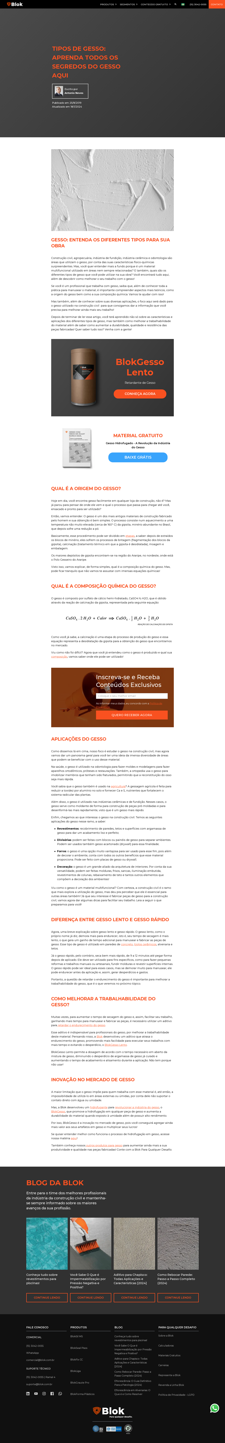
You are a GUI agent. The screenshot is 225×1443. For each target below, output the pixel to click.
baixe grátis (138, 457)
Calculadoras (166, 1345)
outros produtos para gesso (104, 1145)
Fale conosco (37, 1327)
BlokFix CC (76, 1359)
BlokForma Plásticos (82, 1394)
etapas (130, 536)
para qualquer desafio (177, 1327)
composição (59, 656)
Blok (100, 1036)
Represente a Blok (169, 1375)
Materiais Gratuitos (169, 1355)
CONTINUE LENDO (47, 1297)
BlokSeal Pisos (78, 1348)
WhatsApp (32, 1353)
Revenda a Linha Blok (171, 1385)
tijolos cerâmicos (145, 944)
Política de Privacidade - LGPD (176, 1394)
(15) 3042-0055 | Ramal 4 (40, 1377)
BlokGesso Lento (116, 1045)
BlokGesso (58, 1111)
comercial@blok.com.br (40, 1360)
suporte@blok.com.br (39, 1384)
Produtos (78, 1327)
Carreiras (163, 1365)
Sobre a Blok (165, 1335)
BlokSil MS (76, 1336)
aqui (74, 1138)
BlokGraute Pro (79, 1382)
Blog (118, 1327)
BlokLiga (75, 1371)
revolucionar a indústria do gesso (137, 1107)
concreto (127, 944)
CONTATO (217, 4)
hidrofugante (99, 1107)
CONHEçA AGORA (140, 394)
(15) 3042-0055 (198, 4)
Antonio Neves (74, 93)
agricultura (118, 786)
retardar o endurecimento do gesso (81, 1025)
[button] (108, 4)
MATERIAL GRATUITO (138, 435)
